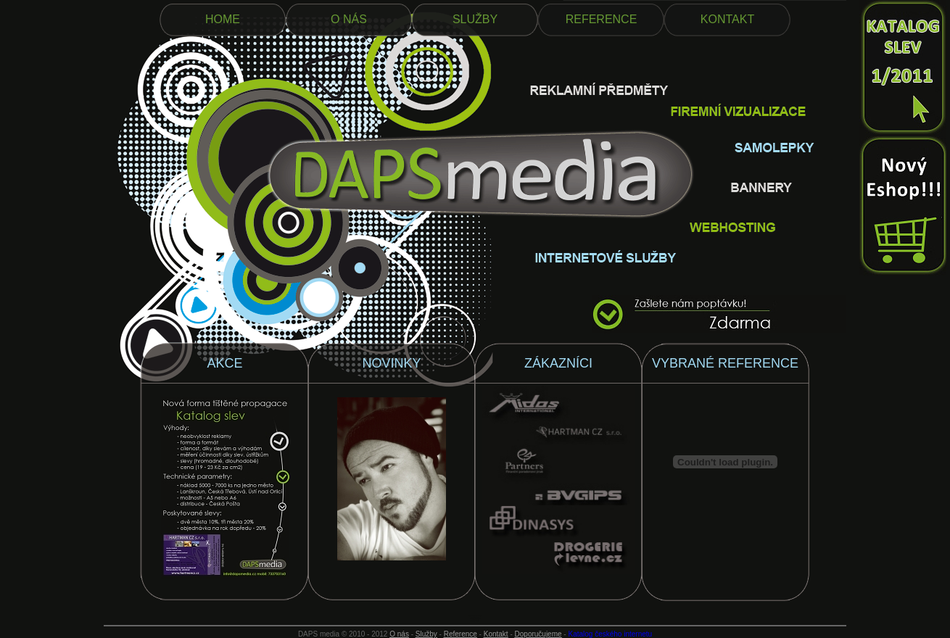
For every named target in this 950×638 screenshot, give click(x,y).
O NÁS (349, 19)
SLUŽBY (475, 19)
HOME (222, 19)
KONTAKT (727, 19)
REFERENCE (601, 19)
